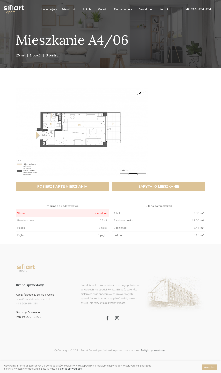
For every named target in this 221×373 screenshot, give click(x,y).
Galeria (102, 9)
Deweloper (146, 9)
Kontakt (164, 9)
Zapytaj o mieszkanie (158, 186)
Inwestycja (48, 9)
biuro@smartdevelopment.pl (33, 299)
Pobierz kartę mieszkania (62, 186)
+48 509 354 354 (197, 9)
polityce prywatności (70, 368)
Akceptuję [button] (209, 367)
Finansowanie (123, 9)
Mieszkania (69, 9)
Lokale (87, 9)
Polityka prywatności (153, 350)
